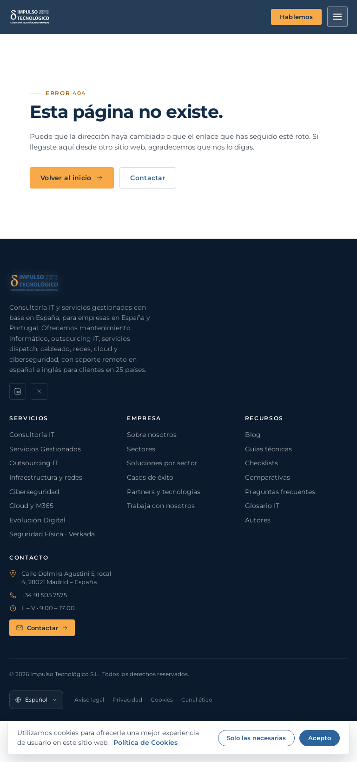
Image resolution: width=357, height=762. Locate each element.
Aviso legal (89, 699)
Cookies (162, 699)
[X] (39, 391)
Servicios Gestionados (45, 449)
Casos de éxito (150, 477)
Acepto (319, 738)
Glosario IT (262, 505)
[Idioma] (36, 699)
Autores (258, 520)
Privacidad (127, 699)
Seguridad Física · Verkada (52, 534)
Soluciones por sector (162, 463)
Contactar (147, 178)
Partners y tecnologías (163, 492)
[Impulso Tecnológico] (30, 16)
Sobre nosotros (152, 434)
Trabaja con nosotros (161, 505)
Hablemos (296, 16)
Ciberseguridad (34, 492)
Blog (253, 434)
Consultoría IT (31, 434)
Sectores (141, 449)
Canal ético (196, 699)
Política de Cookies (145, 742)
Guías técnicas (268, 449)
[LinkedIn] (17, 391)
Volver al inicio (71, 178)
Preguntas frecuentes (280, 492)
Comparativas (267, 477)
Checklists (261, 463)
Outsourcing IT (33, 463)
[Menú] (337, 17)
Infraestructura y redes (45, 477)
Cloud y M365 (31, 505)
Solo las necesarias (256, 738)
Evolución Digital (37, 520)
